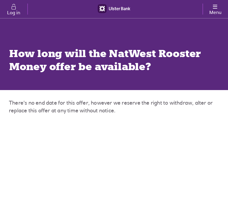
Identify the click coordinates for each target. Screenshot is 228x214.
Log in (13, 13)
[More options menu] (215, 8)
